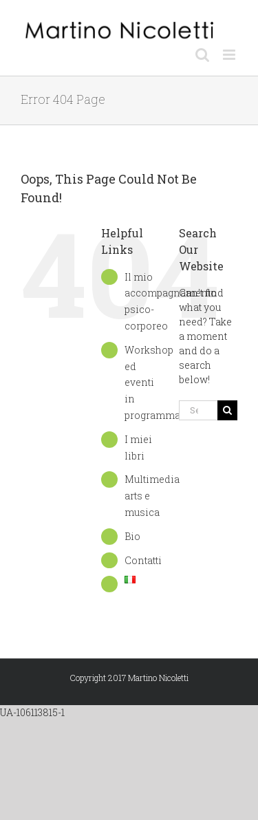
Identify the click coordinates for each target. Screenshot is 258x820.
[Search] (227, 410)
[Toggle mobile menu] (230, 54)
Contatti (143, 560)
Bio (132, 536)
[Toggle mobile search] (202, 54)
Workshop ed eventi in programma (152, 382)
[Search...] (198, 410)
